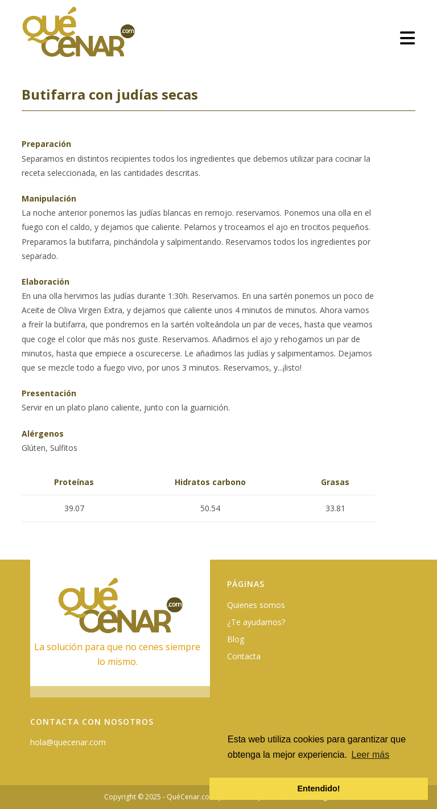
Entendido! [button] (318, 788)
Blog (235, 639)
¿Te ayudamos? (256, 622)
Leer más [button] (371, 754)
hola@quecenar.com (68, 742)
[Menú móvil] (407, 38)
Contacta (244, 656)
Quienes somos (256, 604)
